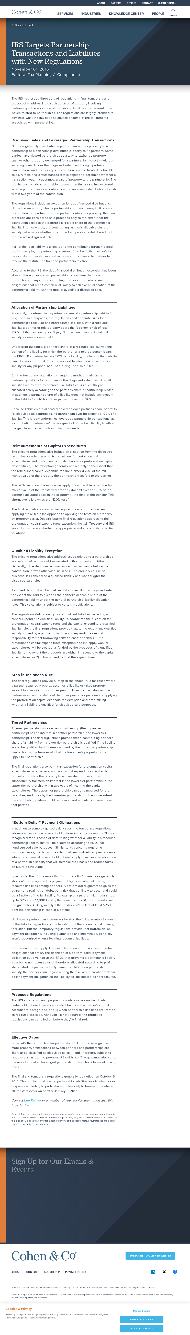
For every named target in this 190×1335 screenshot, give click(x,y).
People (158, 13)
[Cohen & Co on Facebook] (175, 1272)
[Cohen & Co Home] (26, 12)
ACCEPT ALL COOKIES (141, 1330)
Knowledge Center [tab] (126, 13)
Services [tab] (65, 13)
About (101, 3)
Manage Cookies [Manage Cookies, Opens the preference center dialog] (141, 1312)
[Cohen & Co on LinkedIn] (153, 1272)
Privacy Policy (75, 1272)
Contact (147, 3)
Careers (116, 3)
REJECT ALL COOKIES (141, 1321)
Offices (131, 3)
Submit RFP (52, 1272)
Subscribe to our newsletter (150, 1256)
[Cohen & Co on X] (164, 1272)
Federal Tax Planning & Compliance (46, 75)
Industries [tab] (91, 13)
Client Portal (167, 3)
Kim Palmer (32, 1100)
